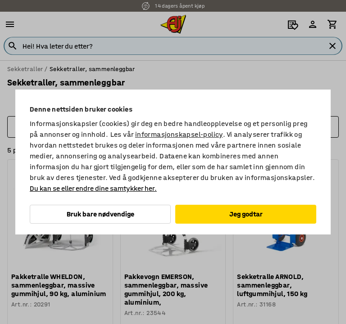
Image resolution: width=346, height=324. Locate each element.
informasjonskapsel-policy (179, 134)
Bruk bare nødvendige (100, 214)
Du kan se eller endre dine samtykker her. (93, 188)
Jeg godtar (246, 214)
